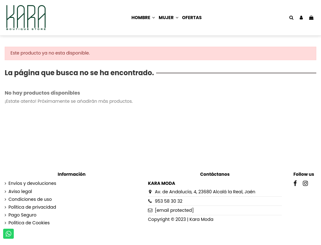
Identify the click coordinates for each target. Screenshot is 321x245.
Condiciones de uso (30, 199)
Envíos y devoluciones (32, 183)
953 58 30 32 (168, 201)
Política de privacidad (32, 207)
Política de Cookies (29, 223)
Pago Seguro (22, 215)
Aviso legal (20, 192)
